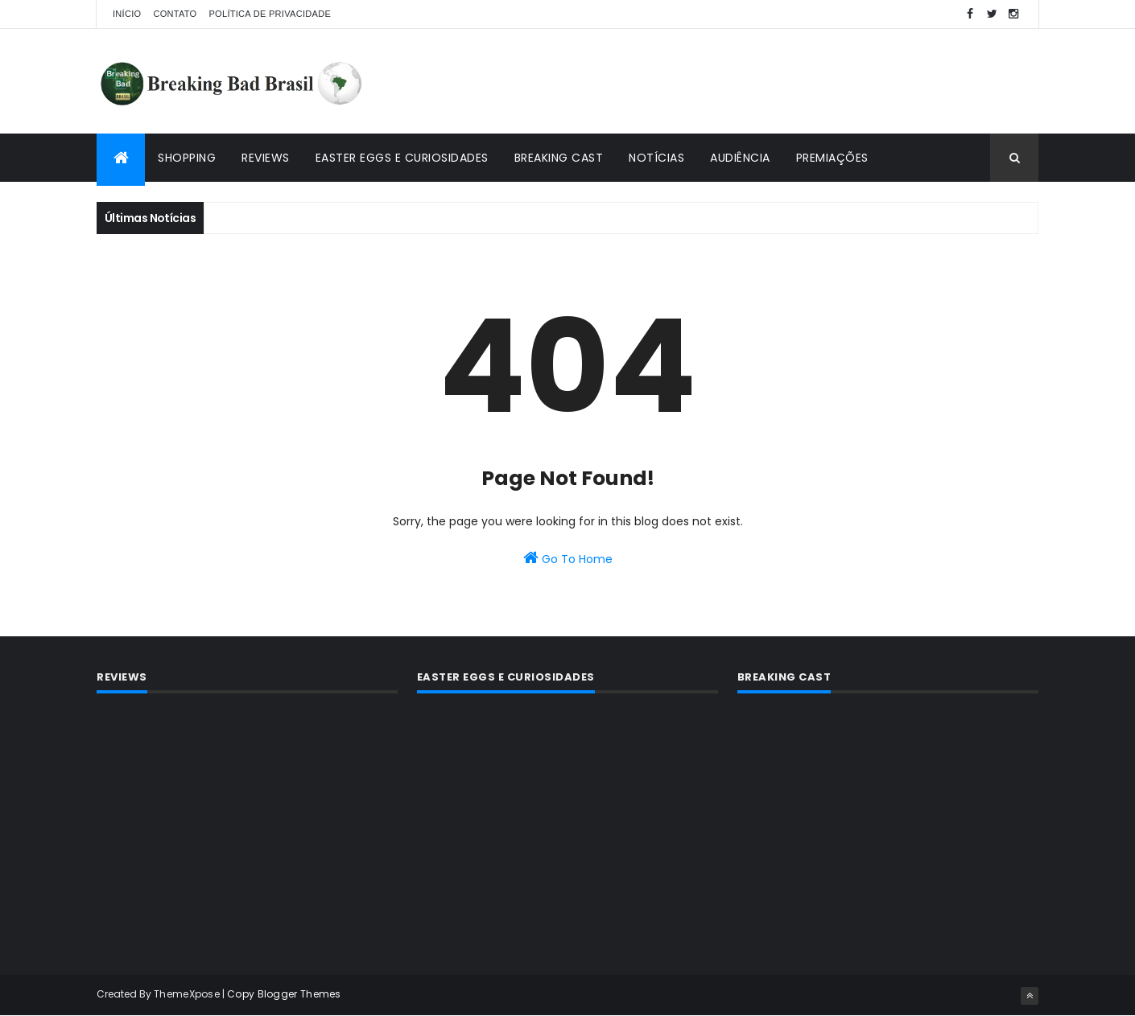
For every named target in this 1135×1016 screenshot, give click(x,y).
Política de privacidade (269, 14)
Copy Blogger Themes (284, 994)
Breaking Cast (559, 158)
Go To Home (568, 558)
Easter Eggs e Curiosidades (402, 158)
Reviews (265, 158)
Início (127, 14)
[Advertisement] (745, 81)
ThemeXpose (187, 994)
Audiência (740, 158)
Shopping (187, 158)
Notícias (656, 158)
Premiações (832, 158)
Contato (174, 14)
